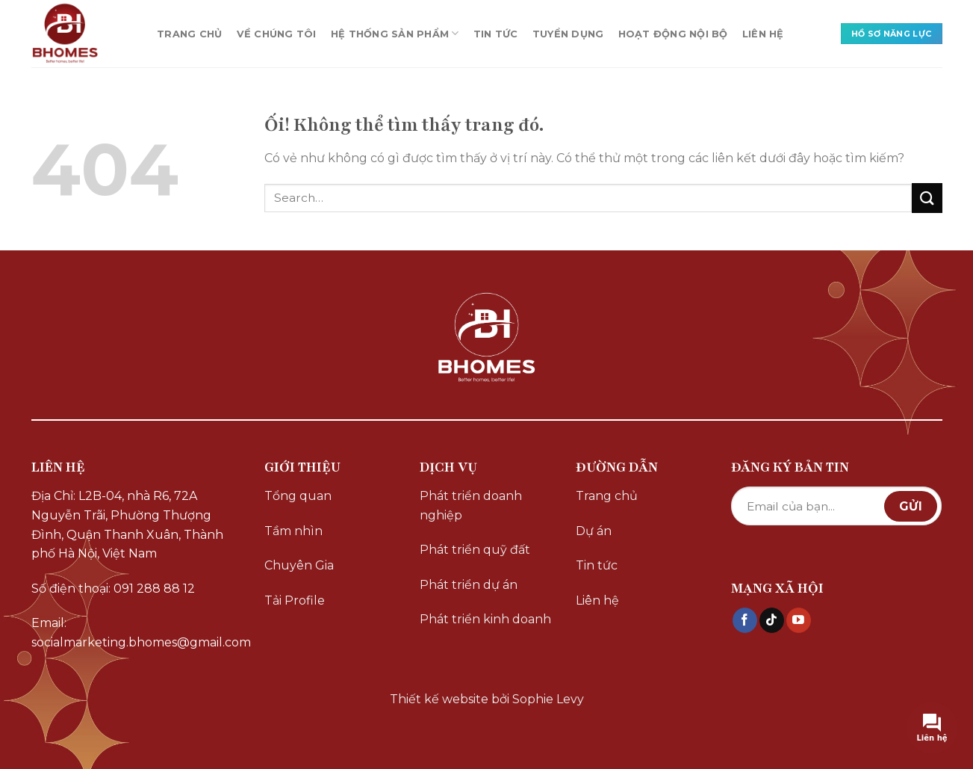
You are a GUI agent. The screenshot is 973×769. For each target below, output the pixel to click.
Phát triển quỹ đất (475, 550)
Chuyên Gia (299, 565)
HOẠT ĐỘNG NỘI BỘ (673, 34)
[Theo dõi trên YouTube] (798, 620)
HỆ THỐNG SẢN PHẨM (395, 33)
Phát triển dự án (468, 585)
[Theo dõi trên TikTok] (771, 620)
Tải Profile (294, 600)
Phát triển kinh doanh (485, 619)
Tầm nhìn (293, 531)
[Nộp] (927, 197)
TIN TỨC (495, 34)
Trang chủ (607, 496)
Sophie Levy (548, 699)
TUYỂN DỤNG (568, 34)
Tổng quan (298, 496)
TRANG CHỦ (189, 34)
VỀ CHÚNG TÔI (277, 34)
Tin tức (597, 565)
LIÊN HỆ (763, 34)
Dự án (594, 531)
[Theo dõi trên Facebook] (745, 620)
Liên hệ (597, 600)
